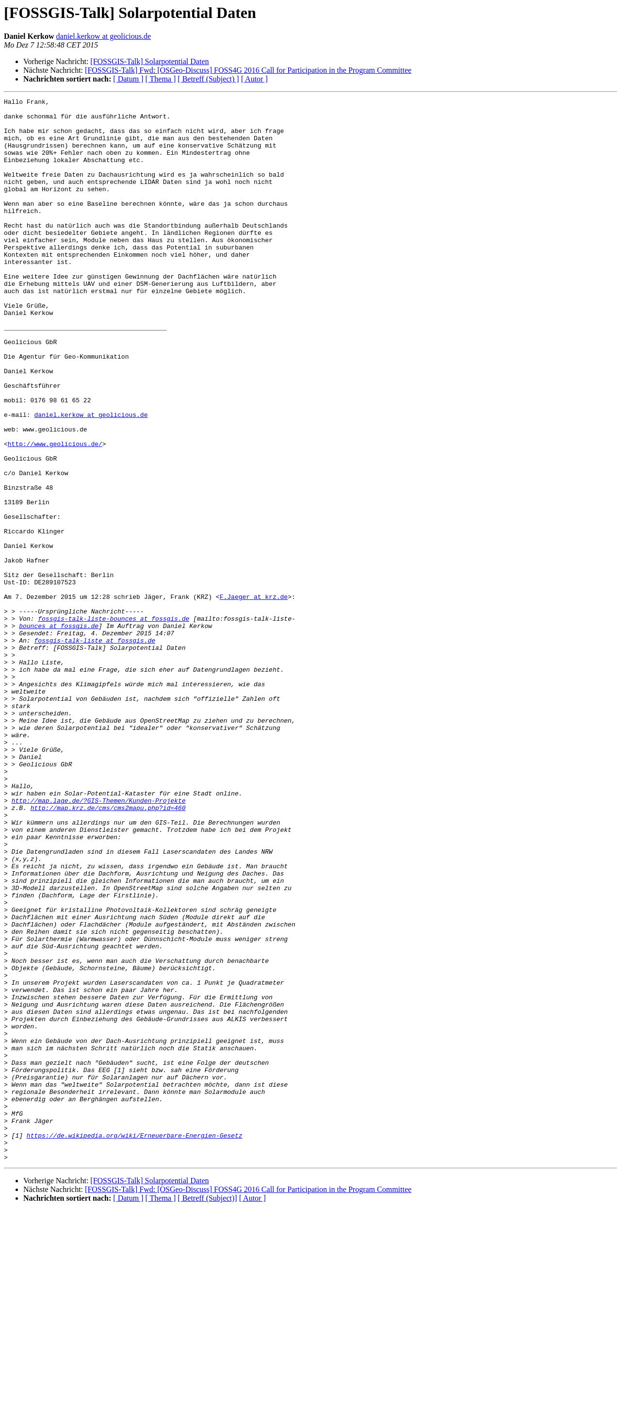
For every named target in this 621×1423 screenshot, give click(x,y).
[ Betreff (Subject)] (207, 1410)
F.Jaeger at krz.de (254, 697)
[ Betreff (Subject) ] (208, 79)
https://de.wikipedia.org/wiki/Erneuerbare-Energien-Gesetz (135, 1343)
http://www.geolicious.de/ (55, 513)
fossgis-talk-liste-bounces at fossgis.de (113, 723)
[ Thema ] (161, 79)
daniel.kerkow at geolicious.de (103, 36)
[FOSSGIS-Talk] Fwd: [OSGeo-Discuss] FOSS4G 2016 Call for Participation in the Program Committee (248, 70)
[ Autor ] (254, 79)
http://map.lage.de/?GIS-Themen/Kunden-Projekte (99, 941)
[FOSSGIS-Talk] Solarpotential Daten (149, 61)
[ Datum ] (128, 79)
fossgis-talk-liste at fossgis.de (94, 749)
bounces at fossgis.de (58, 732)
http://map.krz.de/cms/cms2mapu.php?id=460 (108, 950)
